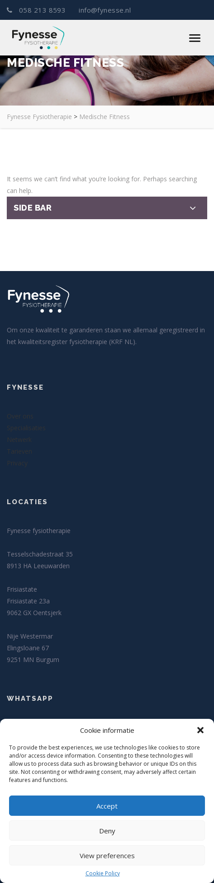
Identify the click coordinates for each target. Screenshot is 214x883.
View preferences (107, 855)
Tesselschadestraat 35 (40, 554)
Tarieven (19, 451)
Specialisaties (26, 427)
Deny (107, 830)
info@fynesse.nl (104, 9)
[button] (200, 730)
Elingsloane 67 (28, 648)
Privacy (17, 463)
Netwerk (19, 439)
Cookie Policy (103, 873)
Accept (107, 805)
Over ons (20, 416)
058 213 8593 (37, 9)
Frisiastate (22, 589)
